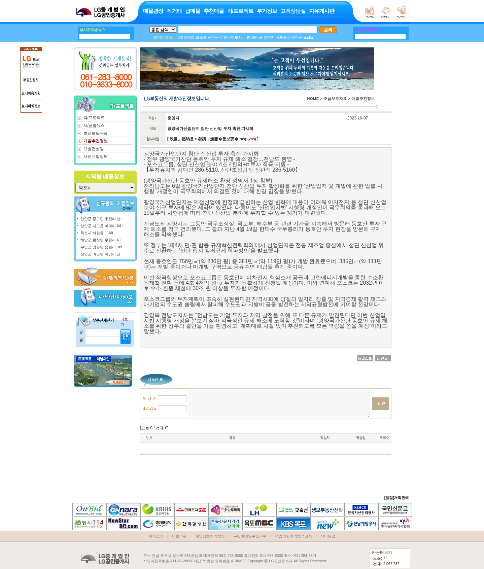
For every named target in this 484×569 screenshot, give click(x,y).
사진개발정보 (95, 156)
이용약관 (179, 530)
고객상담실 (292, 11)
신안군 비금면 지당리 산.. (101, 254)
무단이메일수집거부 (250, 530)
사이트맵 (327, 530)
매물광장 (153, 11)
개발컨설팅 (93, 148)
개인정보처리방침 (210, 530)
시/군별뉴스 (93, 125)
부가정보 (266, 11)
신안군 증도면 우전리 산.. (101, 219)
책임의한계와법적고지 (293, 530)
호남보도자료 (95, 133)
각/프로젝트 (240, 11)
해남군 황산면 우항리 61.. (101, 240)
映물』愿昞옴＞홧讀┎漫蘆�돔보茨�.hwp (208, 139)
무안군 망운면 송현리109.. (102, 247)
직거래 (173, 11)
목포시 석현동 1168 (96, 233)
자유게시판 (321, 11)
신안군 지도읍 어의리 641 (101, 226)
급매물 (192, 11)
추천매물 (213, 11)
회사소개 (156, 530)
